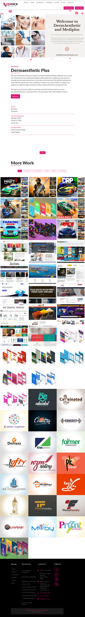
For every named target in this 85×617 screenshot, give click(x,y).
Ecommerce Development (29, 595)
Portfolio (56, 2)
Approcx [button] (26, 2)
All (20, 170)
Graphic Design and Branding (27, 603)
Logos (47, 170)
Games (54, 170)
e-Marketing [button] (49, 2)
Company (14, 111)
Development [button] (40, 2)
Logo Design (15, 132)
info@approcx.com (45, 599)
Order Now (79, 8)
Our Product (15, 574)
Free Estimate (69, 8)
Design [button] (32, 2)
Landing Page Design (28, 598)
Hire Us (42, 152)
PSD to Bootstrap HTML (29, 589)
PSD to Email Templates (29, 592)
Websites (27, 170)
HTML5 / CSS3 (16, 120)
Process (63, 2)
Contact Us (70, 2)
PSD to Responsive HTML (29, 587)
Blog (13, 583)
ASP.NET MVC (16, 118)
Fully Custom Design (18, 130)
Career (14, 580)
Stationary (63, 170)
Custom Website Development (26, 571)
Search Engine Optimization (29, 577)
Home (13, 569)
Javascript (14, 123)
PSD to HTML (26, 584)
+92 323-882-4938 (45, 593)
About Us (14, 572)
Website (15, 96)
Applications (37, 170)
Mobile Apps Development (29, 581)
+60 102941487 (44, 596)
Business (14, 109)
